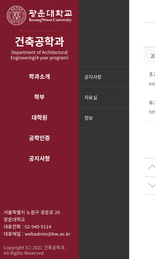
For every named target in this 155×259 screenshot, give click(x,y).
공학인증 (39, 137)
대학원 (39, 117)
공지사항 (39, 158)
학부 (39, 96)
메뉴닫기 (123, 122)
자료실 (90, 97)
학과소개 (39, 76)
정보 (88, 117)
